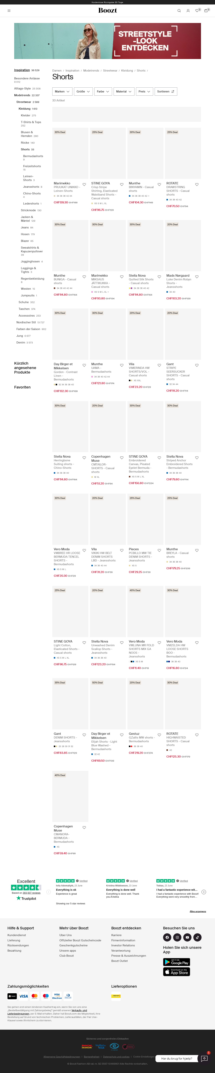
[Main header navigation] (8, 11)
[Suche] (179, 11)
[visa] (23, 997)
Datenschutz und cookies (116, 1056)
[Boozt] (107, 10)
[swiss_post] (116, 997)
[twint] (12, 997)
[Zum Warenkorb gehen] (206, 11)
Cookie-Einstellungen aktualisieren (150, 1056)
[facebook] (167, 937)
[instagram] (177, 937)
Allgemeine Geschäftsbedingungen (62, 1056)
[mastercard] (34, 997)
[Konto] (188, 11)
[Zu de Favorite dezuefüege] (84, 184)
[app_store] (176, 972)
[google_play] (176, 962)
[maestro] (45, 997)
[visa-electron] (57, 997)
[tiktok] (197, 937)
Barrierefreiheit (91, 1056)
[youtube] (187, 937)
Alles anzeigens (198, 911)
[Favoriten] (197, 11)
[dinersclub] (68, 997)
